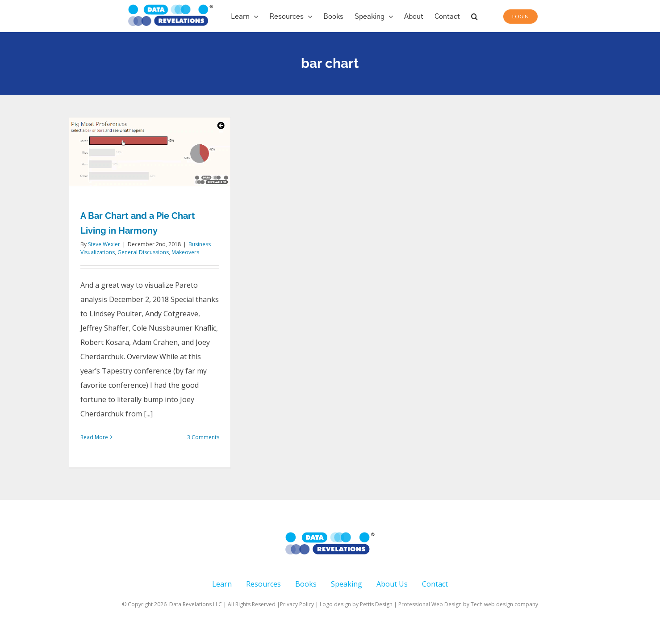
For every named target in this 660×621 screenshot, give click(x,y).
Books (306, 584)
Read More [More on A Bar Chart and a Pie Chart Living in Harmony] (94, 437)
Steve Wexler (104, 244)
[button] (474, 16)
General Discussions (143, 252)
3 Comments (203, 437)
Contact (435, 584)
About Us (392, 584)
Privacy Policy (297, 604)
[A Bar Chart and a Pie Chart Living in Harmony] (149, 151)
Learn (222, 584)
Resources (263, 584)
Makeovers (185, 252)
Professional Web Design (430, 604)
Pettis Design (376, 604)
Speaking (346, 584)
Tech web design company (504, 604)
